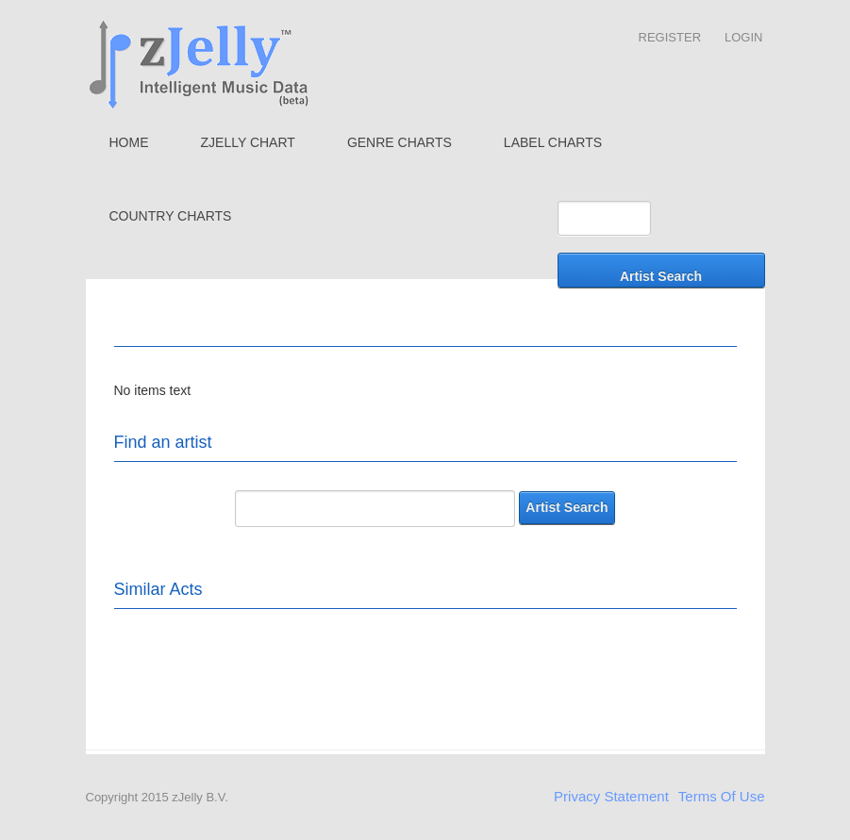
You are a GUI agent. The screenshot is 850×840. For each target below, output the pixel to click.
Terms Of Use (721, 796)
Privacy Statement (611, 796)
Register (670, 37)
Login (743, 37)
